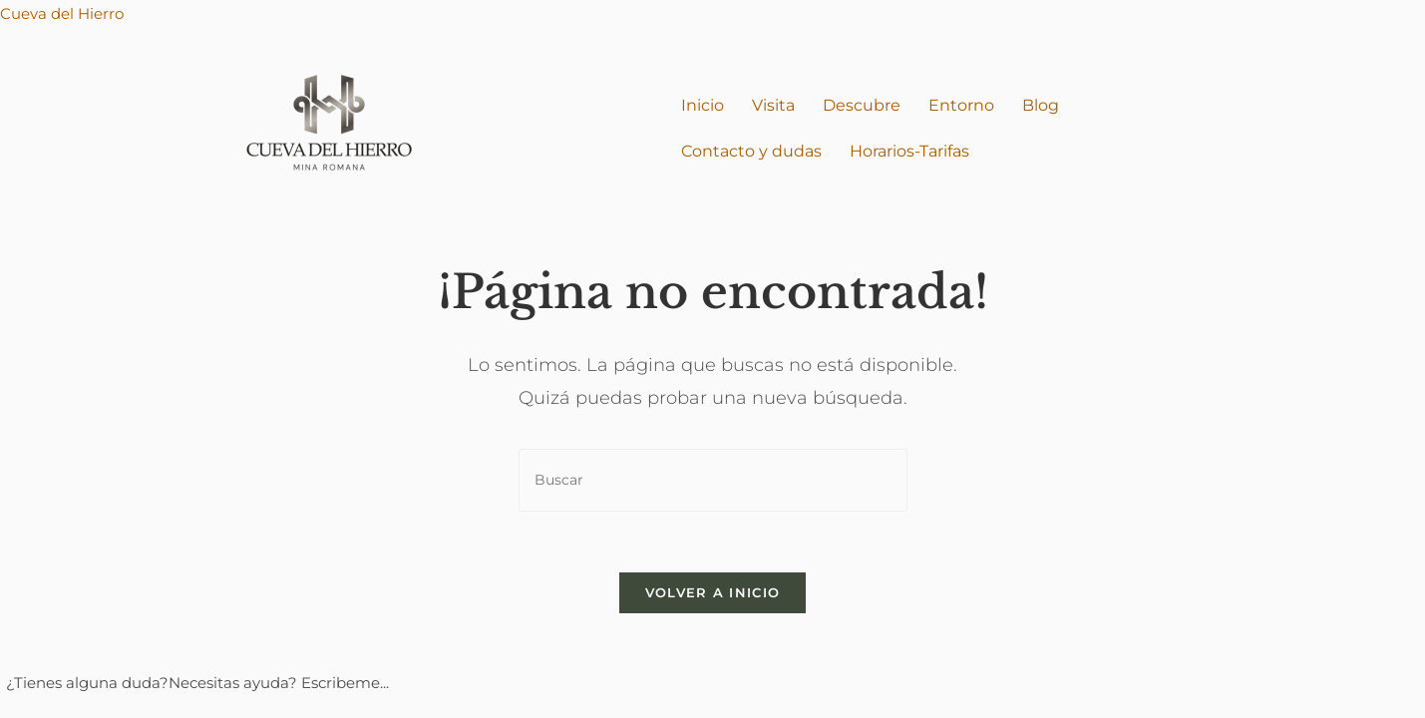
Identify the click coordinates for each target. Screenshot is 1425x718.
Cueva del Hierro (62, 13)
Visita (773, 105)
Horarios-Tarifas (909, 151)
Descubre (861, 105)
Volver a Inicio (713, 592)
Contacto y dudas (751, 151)
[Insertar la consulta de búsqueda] (713, 480)
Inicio (702, 105)
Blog (1040, 105)
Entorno (961, 105)
